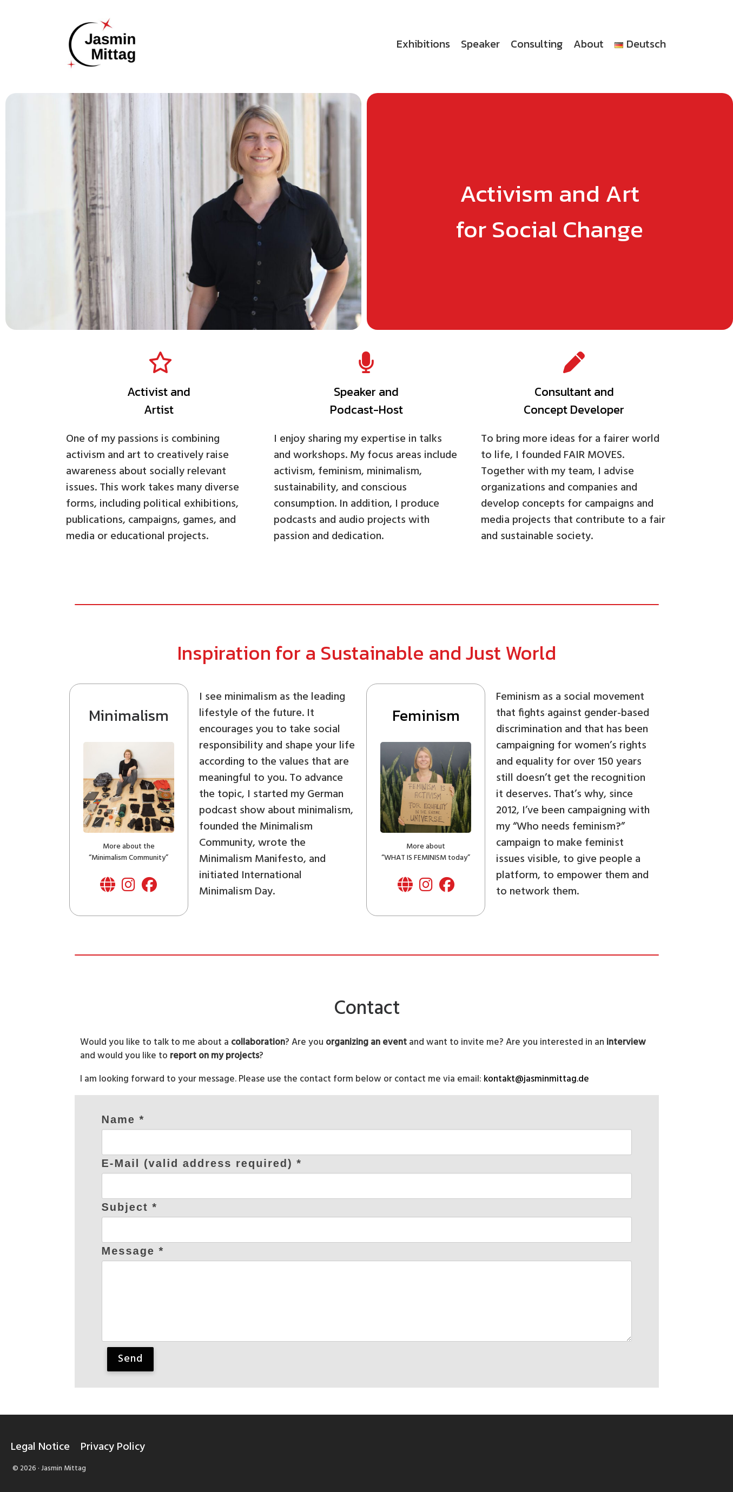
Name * (123, 1119)
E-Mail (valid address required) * (202, 1163)
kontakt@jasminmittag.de (536, 1079)
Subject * (130, 1207)
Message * (133, 1251)
